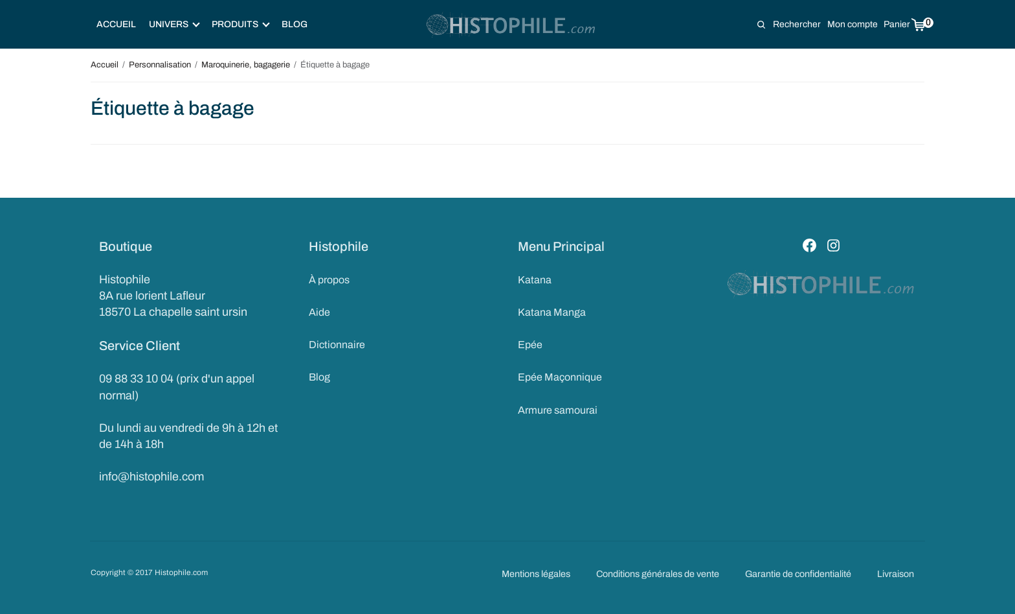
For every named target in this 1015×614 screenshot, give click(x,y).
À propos (329, 279)
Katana (535, 279)
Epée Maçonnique (560, 377)
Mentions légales (536, 574)
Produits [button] (241, 24)
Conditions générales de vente (657, 574)
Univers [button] (174, 24)
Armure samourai (557, 410)
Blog (294, 24)
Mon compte (852, 24)
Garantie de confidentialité (798, 574)
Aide (319, 312)
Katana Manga (552, 312)
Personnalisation (160, 64)
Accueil (116, 24)
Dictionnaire (337, 344)
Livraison (895, 574)
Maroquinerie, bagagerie (245, 64)
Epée (530, 344)
